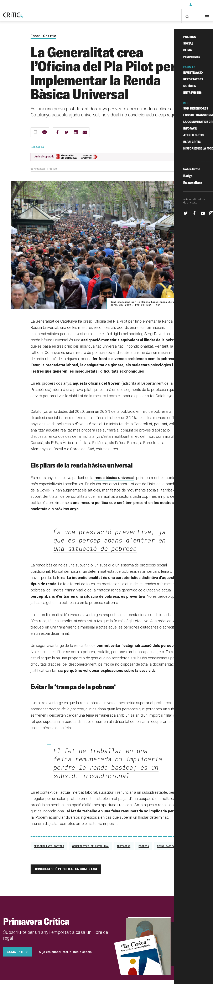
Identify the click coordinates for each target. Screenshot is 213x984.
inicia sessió (82, 956)
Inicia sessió (200, 4)
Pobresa (144, 850)
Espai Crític (43, 40)
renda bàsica (166, 850)
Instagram (123, 850)
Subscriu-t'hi (172, 4)
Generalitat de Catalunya (90, 850)
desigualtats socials (49, 850)
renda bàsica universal (114, 481)
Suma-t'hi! (15, 956)
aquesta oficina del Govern (96, 387)
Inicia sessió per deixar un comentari (67, 873)
